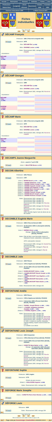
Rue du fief (47, 316)
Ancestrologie (20, 420)
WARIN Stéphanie (30, 182)
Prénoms (25, 1)
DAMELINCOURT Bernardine (34, 279)
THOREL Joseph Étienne (32, 305)
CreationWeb (30, 420)
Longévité (16, 6)
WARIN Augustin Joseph (33, 186)
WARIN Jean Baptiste (32, 187)
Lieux (49, 1)
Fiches (42, 1)
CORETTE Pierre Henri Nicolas (32, 395)
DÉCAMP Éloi (28, 44)
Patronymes (14, 1)
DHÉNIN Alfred (28, 230)
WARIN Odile (29, 190)
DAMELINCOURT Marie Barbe (34, 281)
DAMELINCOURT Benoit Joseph (35, 273)
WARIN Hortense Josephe (33, 195)
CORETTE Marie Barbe (31, 345)
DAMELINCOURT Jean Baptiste (35, 276)
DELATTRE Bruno (31, 165)
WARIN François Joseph (32, 192)
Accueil (4, 1)
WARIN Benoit (28, 180)
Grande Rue (47, 244)
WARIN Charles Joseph (32, 184)
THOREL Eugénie (30, 310)
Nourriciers (32, 6)
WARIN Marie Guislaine (32, 189)
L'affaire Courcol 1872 (40, 10)
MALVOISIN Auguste (33, 382)
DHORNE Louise (29, 47)
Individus (34, 1)
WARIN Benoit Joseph (32, 194)
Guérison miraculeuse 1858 (14, 10)
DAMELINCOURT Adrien (31, 271)
